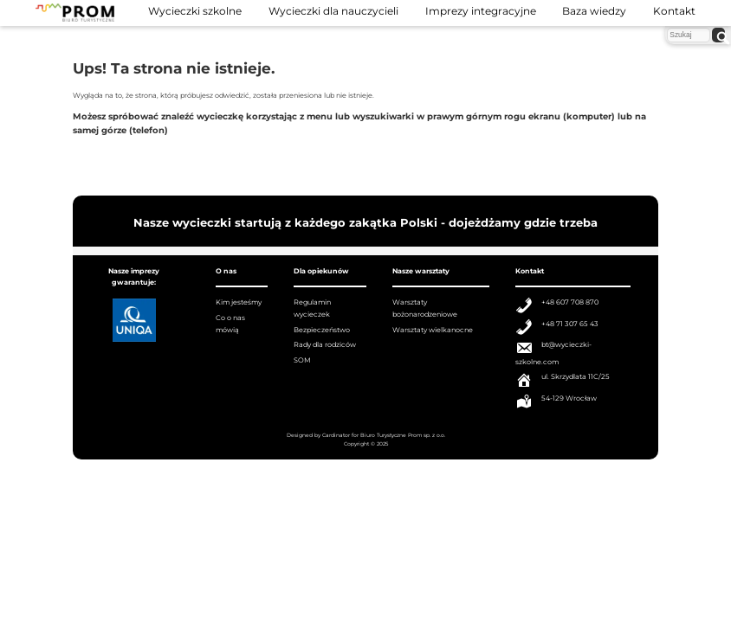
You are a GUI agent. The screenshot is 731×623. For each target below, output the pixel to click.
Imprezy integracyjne (480, 11)
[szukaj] (718, 35)
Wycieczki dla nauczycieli (333, 11)
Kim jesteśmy (239, 302)
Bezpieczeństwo (322, 329)
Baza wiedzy (594, 11)
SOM (302, 360)
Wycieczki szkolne (195, 11)
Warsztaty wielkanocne (432, 329)
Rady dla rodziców (325, 344)
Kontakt (674, 11)
